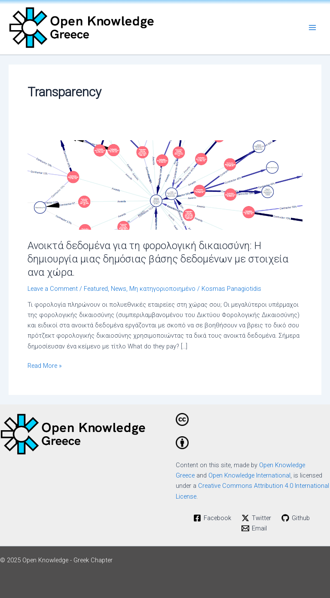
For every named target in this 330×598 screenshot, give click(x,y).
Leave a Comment (53, 289)
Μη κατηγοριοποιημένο (162, 289)
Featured (96, 289)
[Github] (295, 518)
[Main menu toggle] (312, 27)
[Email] (254, 528)
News (118, 289)
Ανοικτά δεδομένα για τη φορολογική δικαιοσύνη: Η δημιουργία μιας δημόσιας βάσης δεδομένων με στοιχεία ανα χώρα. (158, 259)
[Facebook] (212, 518)
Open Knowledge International (249, 475)
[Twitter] (256, 518)
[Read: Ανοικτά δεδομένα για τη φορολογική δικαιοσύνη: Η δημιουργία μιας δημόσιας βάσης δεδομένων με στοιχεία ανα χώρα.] (165, 184)
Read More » (45, 365)
